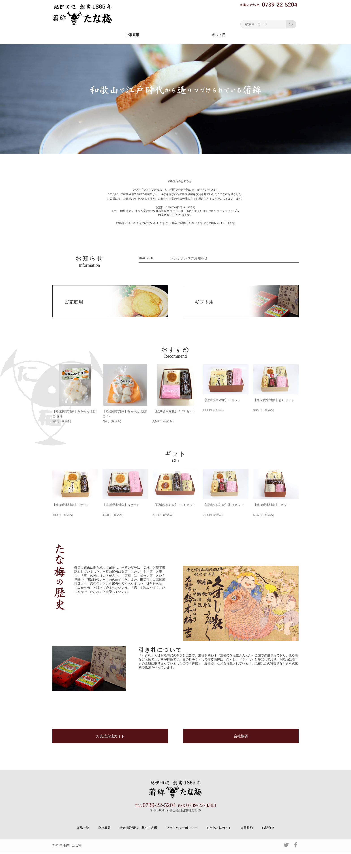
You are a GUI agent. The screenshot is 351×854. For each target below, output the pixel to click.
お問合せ (268, 830)
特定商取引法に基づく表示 (138, 830)
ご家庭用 (132, 35)
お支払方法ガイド (110, 739)
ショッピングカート (281, 13)
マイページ (249, 13)
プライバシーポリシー (181, 830)
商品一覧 (83, 830)
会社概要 (240, 739)
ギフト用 (218, 35)
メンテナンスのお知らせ (188, 258)
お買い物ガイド (221, 13)
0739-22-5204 (156, 807)
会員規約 (246, 830)
